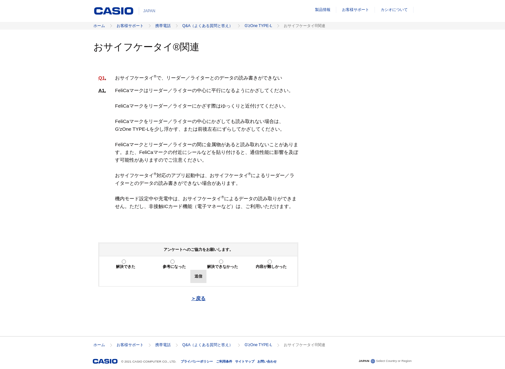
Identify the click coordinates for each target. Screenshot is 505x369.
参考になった (174, 266)
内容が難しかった (271, 266)
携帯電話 (163, 26)
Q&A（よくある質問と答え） (207, 26)
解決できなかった (222, 266)
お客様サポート (355, 9)
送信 (198, 276)
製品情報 (322, 9)
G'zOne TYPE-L (258, 26)
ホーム (99, 26)
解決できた (125, 266)
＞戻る (198, 298)
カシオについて (394, 9)
